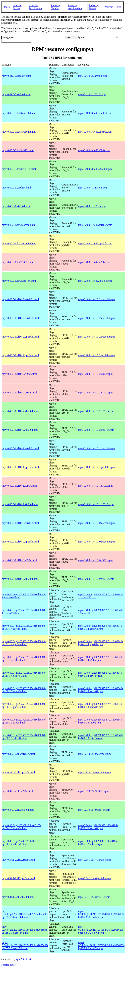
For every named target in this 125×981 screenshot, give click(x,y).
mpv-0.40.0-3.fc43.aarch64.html (19, 113)
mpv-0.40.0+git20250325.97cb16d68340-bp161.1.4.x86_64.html (24, 674)
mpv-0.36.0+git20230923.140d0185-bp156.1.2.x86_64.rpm (98, 842)
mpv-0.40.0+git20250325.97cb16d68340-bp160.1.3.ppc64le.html (24, 705)
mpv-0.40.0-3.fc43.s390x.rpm (94, 150)
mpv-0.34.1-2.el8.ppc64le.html (18, 878)
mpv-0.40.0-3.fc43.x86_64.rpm (95, 169)
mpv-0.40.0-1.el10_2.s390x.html (19, 373)
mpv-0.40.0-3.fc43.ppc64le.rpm (95, 131)
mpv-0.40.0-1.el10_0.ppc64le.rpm (96, 541)
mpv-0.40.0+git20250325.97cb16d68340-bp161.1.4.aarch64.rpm (100, 627)
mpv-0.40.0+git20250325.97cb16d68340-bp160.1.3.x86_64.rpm (100, 737)
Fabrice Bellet (8, 964)
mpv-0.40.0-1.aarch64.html (16, 187)
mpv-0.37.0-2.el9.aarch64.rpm (94, 753)
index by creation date (75, 7)
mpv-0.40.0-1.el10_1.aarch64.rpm (96, 448)
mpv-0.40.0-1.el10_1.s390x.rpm (95, 485)
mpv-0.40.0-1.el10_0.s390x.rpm (95, 560)
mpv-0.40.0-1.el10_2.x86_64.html (20, 411)
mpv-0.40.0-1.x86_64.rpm (92, 206)
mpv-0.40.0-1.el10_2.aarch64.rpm (96, 299)
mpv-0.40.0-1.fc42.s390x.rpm (94, 262)
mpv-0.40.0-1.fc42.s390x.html (18, 262)
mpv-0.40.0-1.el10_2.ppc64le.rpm (96, 336)
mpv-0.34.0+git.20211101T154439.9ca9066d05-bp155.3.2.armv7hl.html (25, 945)
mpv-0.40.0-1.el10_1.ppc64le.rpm (96, 467)
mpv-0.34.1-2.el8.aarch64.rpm (94, 859)
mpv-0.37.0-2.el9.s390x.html (17, 791)
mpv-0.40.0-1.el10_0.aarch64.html (20, 523)
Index (7, 6)
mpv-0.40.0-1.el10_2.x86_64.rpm (96, 411)
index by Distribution (35, 7)
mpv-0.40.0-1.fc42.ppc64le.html (19, 243)
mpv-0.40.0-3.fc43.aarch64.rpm (95, 113)
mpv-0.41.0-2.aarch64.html (16, 75)
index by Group (17, 7)
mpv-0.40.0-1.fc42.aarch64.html (19, 224)
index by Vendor (55, 7)
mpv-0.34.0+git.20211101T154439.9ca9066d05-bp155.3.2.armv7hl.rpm (101, 945)
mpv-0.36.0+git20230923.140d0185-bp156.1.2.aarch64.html (21, 827)
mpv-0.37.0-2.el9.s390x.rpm (93, 791)
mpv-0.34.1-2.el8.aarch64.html (18, 859)
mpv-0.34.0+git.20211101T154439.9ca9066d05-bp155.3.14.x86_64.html (25, 929)
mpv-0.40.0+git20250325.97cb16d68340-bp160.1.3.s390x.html (24, 721)
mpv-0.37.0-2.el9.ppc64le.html (18, 772)
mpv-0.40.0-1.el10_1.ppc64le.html (20, 467)
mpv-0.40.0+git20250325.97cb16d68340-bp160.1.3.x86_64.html (24, 737)
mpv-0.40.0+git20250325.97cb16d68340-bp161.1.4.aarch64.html (24, 627)
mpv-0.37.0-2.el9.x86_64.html (18, 809)
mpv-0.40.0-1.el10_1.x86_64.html (20, 504)
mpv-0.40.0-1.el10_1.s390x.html (19, 485)
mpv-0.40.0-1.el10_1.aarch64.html (20, 448)
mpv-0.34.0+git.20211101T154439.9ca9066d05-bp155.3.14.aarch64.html (25, 914)
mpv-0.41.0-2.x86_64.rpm (92, 94)
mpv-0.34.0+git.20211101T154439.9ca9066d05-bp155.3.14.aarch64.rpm (101, 914)
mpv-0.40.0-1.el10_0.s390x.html (19, 560)
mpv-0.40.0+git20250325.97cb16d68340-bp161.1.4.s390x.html (24, 658)
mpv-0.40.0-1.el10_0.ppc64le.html (20, 541)
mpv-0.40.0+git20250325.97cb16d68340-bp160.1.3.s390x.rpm (100, 721)
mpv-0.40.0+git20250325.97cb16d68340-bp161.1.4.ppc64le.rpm (100, 643)
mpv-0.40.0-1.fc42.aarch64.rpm (95, 224)
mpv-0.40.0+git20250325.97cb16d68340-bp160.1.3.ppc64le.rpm (100, 705)
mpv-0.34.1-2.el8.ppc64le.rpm (94, 878)
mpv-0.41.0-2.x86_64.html (16, 94)
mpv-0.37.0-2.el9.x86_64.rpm (94, 809)
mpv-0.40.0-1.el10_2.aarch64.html (20, 299)
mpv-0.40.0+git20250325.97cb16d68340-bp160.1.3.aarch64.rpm (100, 690)
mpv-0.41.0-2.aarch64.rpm (92, 75)
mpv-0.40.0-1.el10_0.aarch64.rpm (96, 523)
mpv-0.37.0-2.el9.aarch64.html (18, 753)
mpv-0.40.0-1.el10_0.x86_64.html (20, 578)
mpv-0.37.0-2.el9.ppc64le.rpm (94, 772)
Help (118, 6)
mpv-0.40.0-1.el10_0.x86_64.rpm (96, 578)
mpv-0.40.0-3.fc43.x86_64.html (19, 169)
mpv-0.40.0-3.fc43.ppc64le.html (19, 131)
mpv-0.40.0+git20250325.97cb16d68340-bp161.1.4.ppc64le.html (24, 643)
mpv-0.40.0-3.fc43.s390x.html (18, 150)
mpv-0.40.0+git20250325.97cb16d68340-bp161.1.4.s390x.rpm (100, 658)
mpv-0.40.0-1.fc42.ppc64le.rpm (95, 243)
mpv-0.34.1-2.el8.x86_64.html (18, 896)
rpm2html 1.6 (23, 959)
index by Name (94, 7)
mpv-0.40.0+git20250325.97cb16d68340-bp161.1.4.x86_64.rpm (100, 674)
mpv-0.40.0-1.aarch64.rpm (92, 187)
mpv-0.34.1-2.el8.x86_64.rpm (94, 896)
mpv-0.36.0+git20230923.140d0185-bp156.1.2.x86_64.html (21, 842)
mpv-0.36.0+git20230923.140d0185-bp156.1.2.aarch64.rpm (98, 827)
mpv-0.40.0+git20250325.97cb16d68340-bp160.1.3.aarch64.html (24, 690)
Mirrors (109, 6)
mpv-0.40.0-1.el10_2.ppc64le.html (20, 336)
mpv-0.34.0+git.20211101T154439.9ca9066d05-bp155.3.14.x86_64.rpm (101, 929)
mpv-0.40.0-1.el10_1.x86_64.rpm (96, 504)
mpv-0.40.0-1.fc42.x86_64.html (19, 280)
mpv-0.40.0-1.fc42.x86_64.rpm (95, 280)
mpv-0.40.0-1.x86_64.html (16, 206)
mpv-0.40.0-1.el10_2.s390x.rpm (95, 373)
